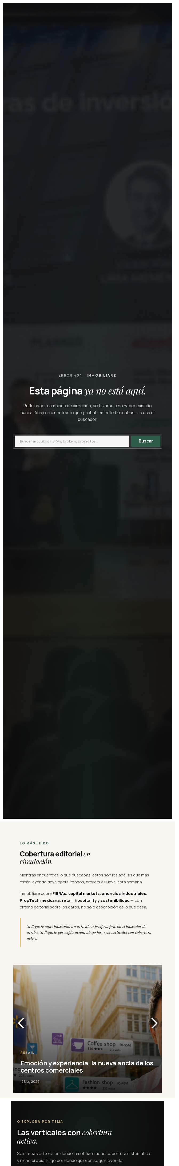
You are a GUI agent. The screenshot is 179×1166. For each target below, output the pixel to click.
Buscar (146, 441)
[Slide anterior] (21, 1023)
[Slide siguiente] (154, 1023)
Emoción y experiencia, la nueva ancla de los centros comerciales (87, 1066)
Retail (27, 1052)
